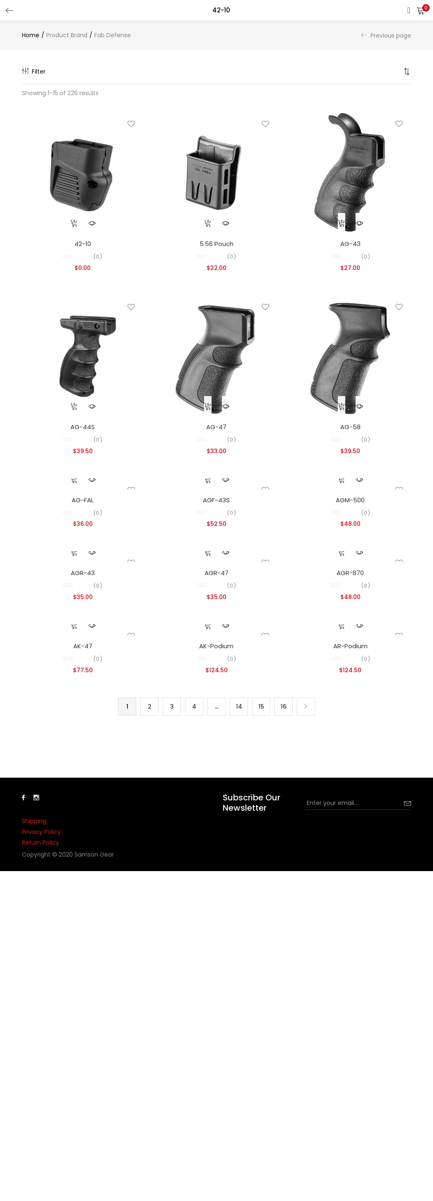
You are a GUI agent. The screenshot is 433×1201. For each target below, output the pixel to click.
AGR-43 (83, 572)
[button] (420, 10)
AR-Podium (350, 646)
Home (30, 35)
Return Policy (40, 842)
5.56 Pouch (216, 243)
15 (261, 706)
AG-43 (350, 243)
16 (283, 706)
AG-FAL (83, 500)
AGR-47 (216, 572)
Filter (34, 71)
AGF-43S (216, 500)
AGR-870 (350, 572)
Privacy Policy (41, 832)
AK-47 (82, 646)
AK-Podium (216, 646)
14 (239, 706)
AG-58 (350, 427)
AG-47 (216, 427)
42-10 (83, 243)
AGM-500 (350, 500)
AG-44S (82, 427)
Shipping (34, 821)
